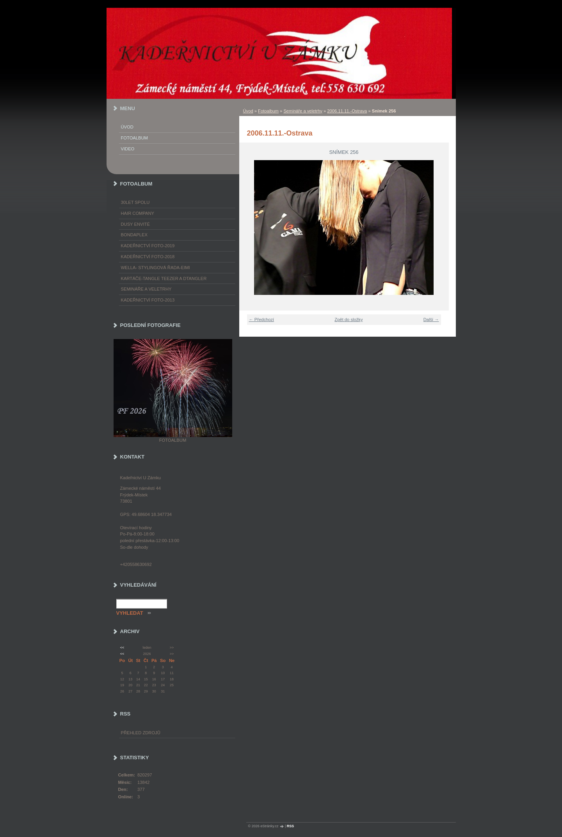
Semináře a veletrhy (302, 111)
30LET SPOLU (135, 202)
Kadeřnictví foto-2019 (148, 245)
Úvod (248, 111)
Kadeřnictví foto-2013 (148, 300)
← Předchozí (261, 319)
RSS (290, 826)
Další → (431, 319)
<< (122, 648)
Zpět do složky (348, 319)
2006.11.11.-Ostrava (347, 111)
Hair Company (138, 213)
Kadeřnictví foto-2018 (148, 256)
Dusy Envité (135, 224)
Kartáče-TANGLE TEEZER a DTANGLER (164, 278)
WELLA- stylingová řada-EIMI (155, 267)
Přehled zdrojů (140, 732)
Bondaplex (134, 234)
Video (128, 148)
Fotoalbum (268, 111)
